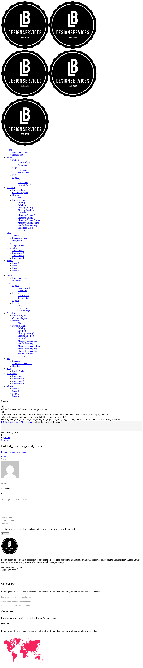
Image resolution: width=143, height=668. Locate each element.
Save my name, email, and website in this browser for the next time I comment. (39, 532)
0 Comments (6, 440)
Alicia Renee (26, 422)
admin (7, 437)
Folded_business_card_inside (14, 452)
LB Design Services (10, 422)
